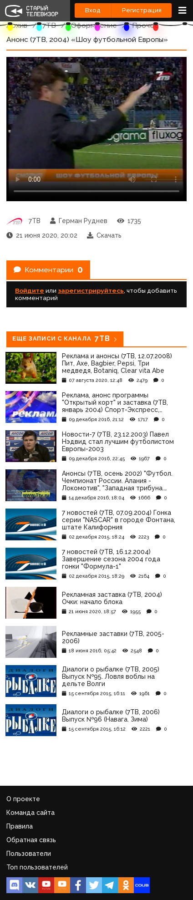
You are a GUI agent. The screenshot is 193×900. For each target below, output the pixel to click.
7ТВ (49, 25)
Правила (19, 826)
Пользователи (28, 853)
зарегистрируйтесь (91, 290)
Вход (93, 10)
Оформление (94, 25)
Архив (16, 25)
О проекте (23, 799)
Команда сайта (30, 812)
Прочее (145, 25)
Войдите (29, 290)
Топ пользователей (37, 867)
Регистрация (142, 10)
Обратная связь (31, 840)
